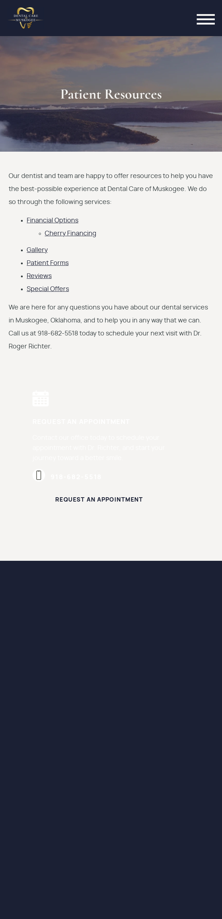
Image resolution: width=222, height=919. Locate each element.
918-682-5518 (67, 477)
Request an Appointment (99, 500)
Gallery (37, 250)
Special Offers (48, 289)
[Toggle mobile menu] (206, 18)
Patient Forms (48, 263)
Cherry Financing (70, 233)
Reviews (39, 276)
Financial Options (52, 220)
